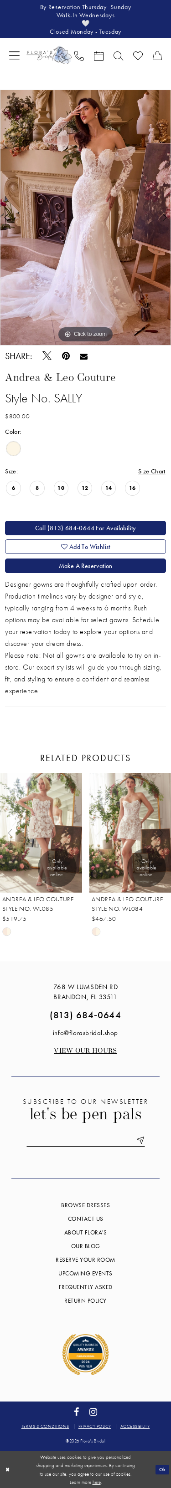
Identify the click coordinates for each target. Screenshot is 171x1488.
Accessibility (135, 1426)
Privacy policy (94, 1426)
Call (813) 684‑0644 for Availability (85, 528)
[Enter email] (85, 1140)
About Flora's (85, 1232)
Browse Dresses (85, 1205)
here (97, 1482)
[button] (14, 55)
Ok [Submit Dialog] (162, 1469)
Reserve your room (85, 1260)
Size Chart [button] (152, 471)
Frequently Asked (86, 1287)
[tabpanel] (85, 217)
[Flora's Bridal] (49, 55)
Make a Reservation (86, 566)
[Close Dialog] (7, 1469)
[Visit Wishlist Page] (138, 55)
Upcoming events (85, 1273)
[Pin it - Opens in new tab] (65, 356)
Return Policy (85, 1301)
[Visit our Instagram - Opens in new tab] (93, 1412)
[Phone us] (79, 55)
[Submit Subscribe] (139, 1140)
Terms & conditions (45, 1426)
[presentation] (41, 833)
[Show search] (118, 55)
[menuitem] (14, 55)
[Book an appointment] (99, 55)
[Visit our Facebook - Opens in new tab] (76, 1412)
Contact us (86, 1219)
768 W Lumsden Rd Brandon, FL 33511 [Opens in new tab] (85, 991)
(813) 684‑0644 (85, 1015)
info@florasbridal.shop (85, 1032)
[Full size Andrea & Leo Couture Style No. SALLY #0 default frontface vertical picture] (85, 217)
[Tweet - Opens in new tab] (46, 356)
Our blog (85, 1246)
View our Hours (85, 1051)
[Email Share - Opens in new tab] (83, 356)
